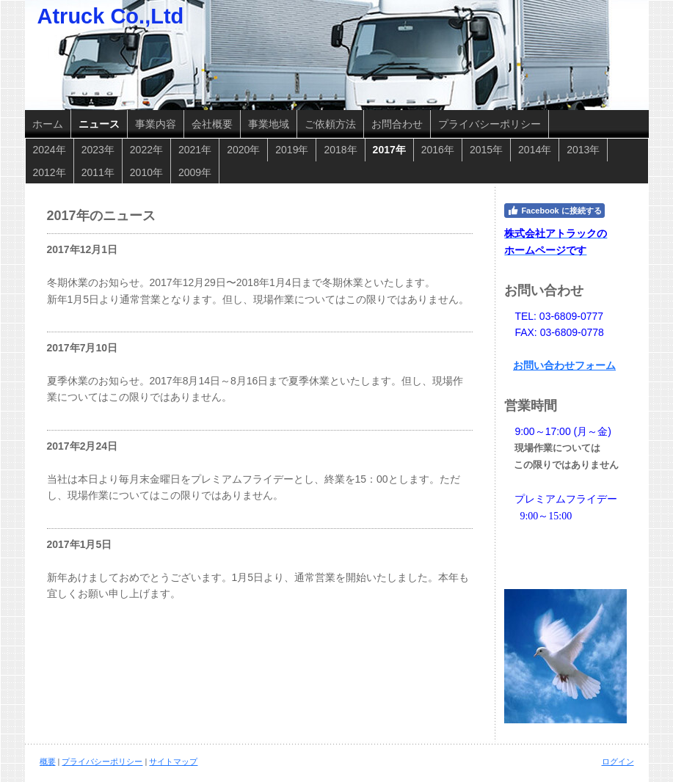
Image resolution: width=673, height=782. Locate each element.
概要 (48, 761)
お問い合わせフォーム (564, 365)
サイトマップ (173, 761)
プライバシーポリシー (102, 761)
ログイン (618, 761)
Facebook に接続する (554, 210)
